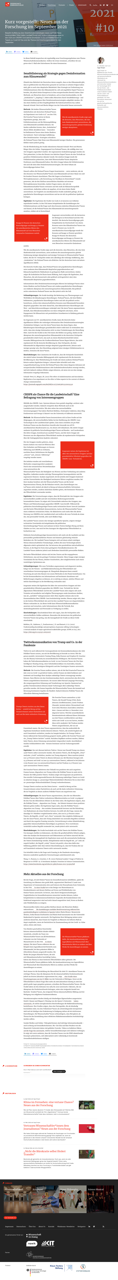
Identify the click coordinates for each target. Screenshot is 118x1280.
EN (112, 5)
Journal (42, 5)
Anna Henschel (39, 1148)
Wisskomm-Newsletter (66, 1226)
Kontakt (51, 1226)
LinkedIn (89, 1227)
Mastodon (94, 1227)
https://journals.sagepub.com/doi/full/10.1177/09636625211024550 (48, 384)
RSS (103, 1227)
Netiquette (81, 1226)
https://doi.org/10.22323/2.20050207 (37, 632)
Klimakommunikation (57, 1046)
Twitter (43, 1047)
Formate (62, 5)
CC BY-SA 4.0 (109, 45)
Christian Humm (101, 45)
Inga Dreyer (101, 67)
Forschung (52, 5)
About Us (42, 1226)
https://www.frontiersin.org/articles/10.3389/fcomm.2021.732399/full (49, 864)
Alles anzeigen (58, 1071)
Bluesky (99, 1227)
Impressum (9, 1226)
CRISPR (38, 1046)
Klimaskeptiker (67, 1046)
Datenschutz (21, 1226)
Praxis (71, 5)
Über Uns (32, 1226)
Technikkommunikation (77, 1046)
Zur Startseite (9, 1217)
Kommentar (28, 1072)
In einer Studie (39, 887)
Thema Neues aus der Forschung (32, 1047)
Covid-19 (33, 1046)
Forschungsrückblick (41, 1044)
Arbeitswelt (82, 5)
